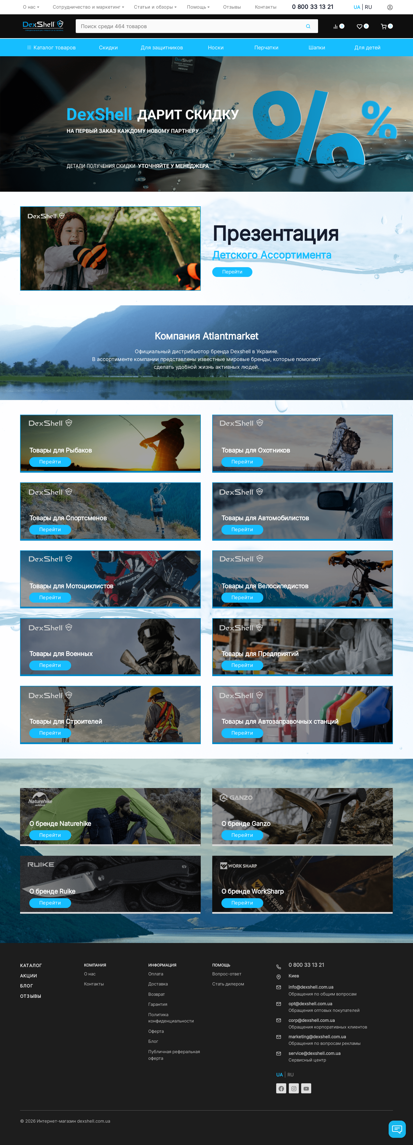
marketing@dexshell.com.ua (317, 1036)
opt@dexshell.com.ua (310, 1003)
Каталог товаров (52, 47)
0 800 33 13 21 (312, 6)
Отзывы (30, 996)
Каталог (31, 965)
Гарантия (157, 1004)
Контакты (94, 984)
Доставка (158, 984)
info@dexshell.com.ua (311, 987)
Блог (26, 986)
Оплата (155, 974)
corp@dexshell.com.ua (312, 1020)
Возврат (156, 994)
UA (357, 7)
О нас (90, 974)
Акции (28, 976)
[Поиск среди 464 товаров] (188, 26)
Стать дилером (228, 984)
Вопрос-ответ (226, 974)
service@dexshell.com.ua (314, 1053)
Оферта (156, 1031)
